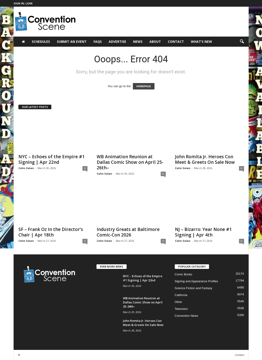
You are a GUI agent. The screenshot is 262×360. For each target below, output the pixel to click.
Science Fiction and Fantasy (193, 288)
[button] (242, 42)
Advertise (117, 41)
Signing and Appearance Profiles (196, 281)
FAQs (97, 41)
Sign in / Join (23, 3)
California (181, 295)
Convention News (186, 315)
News (138, 41)
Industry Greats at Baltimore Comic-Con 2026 (128, 232)
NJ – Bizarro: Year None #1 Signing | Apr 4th (203, 232)
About (155, 41)
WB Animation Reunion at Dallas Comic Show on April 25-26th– (130, 162)
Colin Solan (26, 168)
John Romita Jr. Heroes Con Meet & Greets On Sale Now (205, 159)
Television (181, 309)
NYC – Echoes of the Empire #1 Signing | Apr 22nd (51, 159)
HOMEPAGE (143, 86)
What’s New (201, 41)
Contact (176, 41)
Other (178, 302)
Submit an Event (72, 41)
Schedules (41, 41)
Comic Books (183, 274)
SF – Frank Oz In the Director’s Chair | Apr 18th (50, 232)
